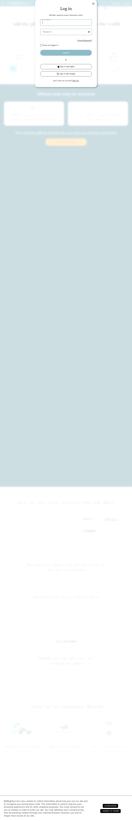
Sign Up (75, 80)
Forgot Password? (84, 40)
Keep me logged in (50, 45)
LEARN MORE (110, 805)
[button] (93, 4)
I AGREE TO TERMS (110, 810)
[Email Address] (66, 23)
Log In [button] (66, 52)
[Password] (66, 32)
